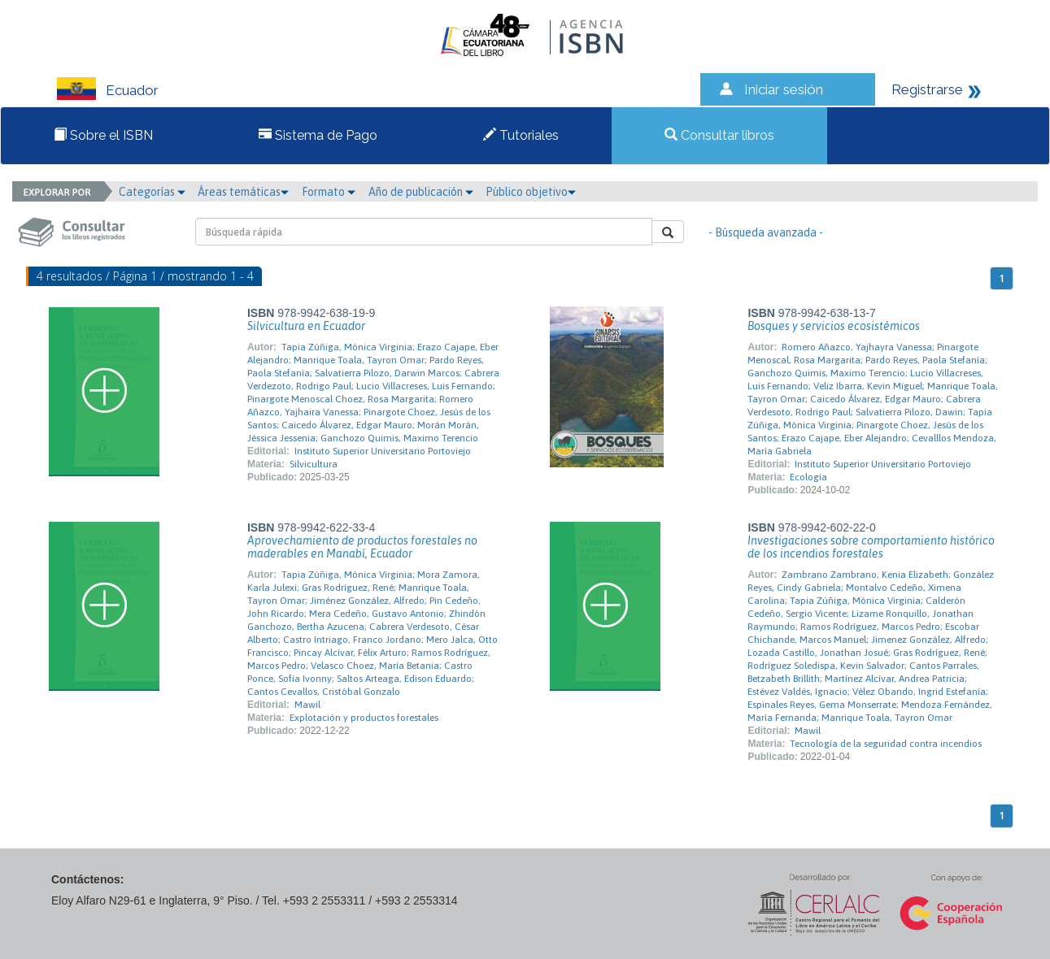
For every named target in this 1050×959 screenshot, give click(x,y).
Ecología (808, 477)
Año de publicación (420, 191)
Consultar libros (719, 135)
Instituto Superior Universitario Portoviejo (382, 451)
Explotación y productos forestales (364, 717)
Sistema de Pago (318, 135)
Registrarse (927, 89)
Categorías (152, 191)
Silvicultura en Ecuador (306, 325)
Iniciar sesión (783, 89)
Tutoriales (521, 135)
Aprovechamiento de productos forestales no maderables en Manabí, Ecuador (362, 547)
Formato (328, 191)
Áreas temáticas (243, 191)
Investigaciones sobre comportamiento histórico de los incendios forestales (871, 547)
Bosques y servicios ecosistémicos (833, 325)
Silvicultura (314, 464)
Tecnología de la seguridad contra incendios (886, 743)
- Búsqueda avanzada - (765, 232)
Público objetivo (531, 191)
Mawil (307, 704)
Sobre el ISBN (103, 135)
